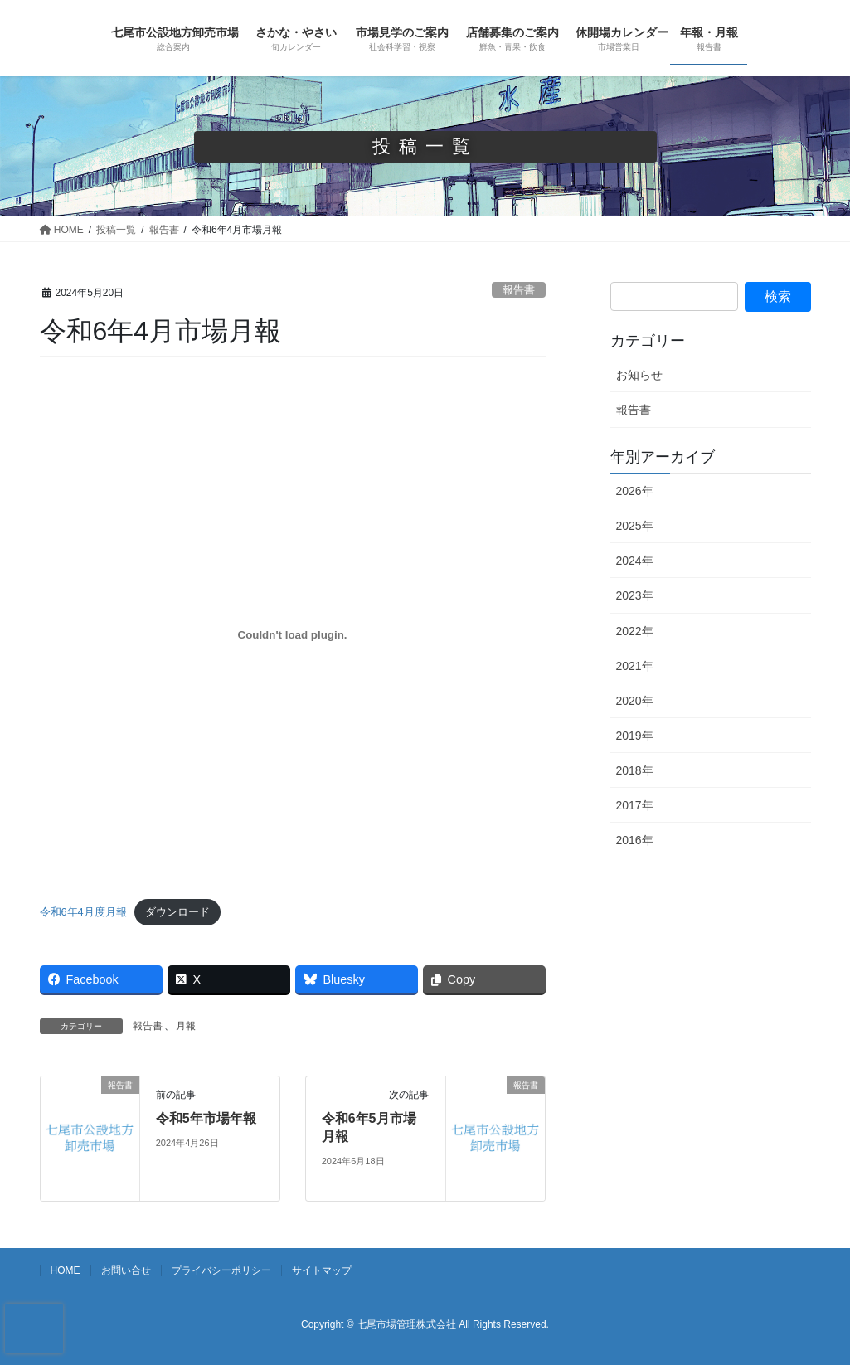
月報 (186, 1026)
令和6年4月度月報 (83, 912)
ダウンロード (177, 912)
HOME (65, 1270)
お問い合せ (126, 1270)
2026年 (634, 491)
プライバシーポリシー (221, 1270)
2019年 (634, 735)
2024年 (634, 560)
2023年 (634, 595)
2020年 (634, 700)
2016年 (634, 840)
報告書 (519, 290)
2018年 (634, 770)
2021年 (634, 666)
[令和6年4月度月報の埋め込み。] (293, 635)
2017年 (634, 805)
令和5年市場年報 (206, 1118)
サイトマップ (322, 1270)
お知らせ (639, 374)
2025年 (634, 525)
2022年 (634, 631)
